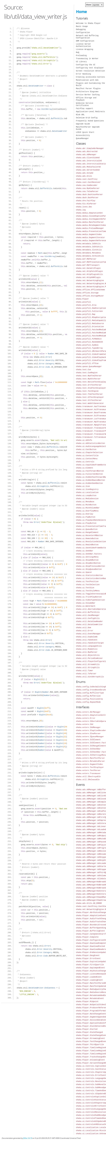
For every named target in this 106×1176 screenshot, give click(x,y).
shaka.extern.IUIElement (88, 739)
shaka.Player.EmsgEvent (88, 955)
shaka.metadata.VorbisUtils (90, 256)
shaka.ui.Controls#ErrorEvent (91, 1106)
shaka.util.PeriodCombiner (89, 658)
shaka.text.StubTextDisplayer (91, 388)
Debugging (81, 29)
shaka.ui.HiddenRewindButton (90, 480)
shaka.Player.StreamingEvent (90, 1038)
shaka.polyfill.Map (85, 314)
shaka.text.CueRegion (86, 372)
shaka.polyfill (83, 302)
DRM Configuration (85, 41)
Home (81, 11)
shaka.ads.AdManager (86, 154)
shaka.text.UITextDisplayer (90, 397)
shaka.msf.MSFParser (86, 259)
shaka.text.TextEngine (87, 391)
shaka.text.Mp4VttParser (88, 379)
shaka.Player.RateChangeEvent (91, 1014)
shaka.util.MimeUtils (86, 649)
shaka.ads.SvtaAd (84, 173)
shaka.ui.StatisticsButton (89, 575)
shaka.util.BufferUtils (88, 612)
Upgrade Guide (83, 124)
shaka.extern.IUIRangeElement (91, 746)
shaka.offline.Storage (87, 293)
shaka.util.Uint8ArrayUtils (90, 676)
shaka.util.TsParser (86, 673)
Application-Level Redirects (90, 111)
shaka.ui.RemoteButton (87, 538)
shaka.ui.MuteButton (86, 504)
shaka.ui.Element (84, 468)
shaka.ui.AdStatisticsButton (90, 443)
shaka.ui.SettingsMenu (87, 557)
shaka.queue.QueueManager (89, 366)
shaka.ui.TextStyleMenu (88, 590)
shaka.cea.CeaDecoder (86, 185)
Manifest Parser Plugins (88, 88)
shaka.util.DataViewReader (89, 621)
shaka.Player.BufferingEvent (90, 931)
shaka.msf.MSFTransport (88, 265)
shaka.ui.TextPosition (87, 581)
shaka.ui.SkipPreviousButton (90, 566)
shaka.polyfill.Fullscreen (89, 311)
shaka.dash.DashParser (87, 197)
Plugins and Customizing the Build (90, 84)
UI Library (81, 61)
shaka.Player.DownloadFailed (90, 946)
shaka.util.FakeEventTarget (90, 643)
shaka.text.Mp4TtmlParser (89, 375)
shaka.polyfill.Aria (86, 305)
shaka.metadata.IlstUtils (89, 250)
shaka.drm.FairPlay (85, 200)
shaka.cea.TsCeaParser (87, 191)
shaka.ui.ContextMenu (86, 458)
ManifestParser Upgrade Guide (88, 128)
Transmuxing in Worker (87, 58)
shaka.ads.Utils (84, 176)
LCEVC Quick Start (85, 132)
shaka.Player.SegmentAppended (91, 1017)
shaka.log (81, 210)
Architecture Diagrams (87, 91)
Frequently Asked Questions (90, 121)
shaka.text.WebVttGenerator (90, 403)
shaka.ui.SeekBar (84, 551)
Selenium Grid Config (86, 117)
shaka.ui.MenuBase (85, 501)
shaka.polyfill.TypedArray (89, 348)
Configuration (83, 32)
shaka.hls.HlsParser (86, 203)
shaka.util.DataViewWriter (89, 624)
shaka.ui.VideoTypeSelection (90, 600)
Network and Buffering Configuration (87, 36)
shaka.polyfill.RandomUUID (89, 342)
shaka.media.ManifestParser (90, 222)
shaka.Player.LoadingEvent (89, 980)
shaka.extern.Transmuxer (88, 773)
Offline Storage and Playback (86, 98)
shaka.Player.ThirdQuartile (90, 1044)
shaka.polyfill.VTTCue (87, 363)
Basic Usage (82, 26)
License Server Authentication (83, 45)
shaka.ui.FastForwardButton (90, 471)
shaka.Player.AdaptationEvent (91, 915)
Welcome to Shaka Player (88, 23)
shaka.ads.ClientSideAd (88, 157)
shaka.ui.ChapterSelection (89, 452)
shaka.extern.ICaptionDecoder (91, 730)
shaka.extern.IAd (84, 724)
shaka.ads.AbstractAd (86, 151)
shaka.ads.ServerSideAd (88, 170)
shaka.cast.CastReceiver (88, 182)
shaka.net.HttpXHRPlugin (88, 277)
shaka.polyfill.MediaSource (90, 323)
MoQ (77, 52)
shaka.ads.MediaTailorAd (88, 167)
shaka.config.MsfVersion (88, 696)
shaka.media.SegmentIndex (89, 234)
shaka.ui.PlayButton (86, 523)
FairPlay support (84, 108)
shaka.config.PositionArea (89, 699)
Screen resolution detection (90, 71)
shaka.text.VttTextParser (89, 400)
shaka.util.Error (84, 630)
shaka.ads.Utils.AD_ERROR (89, 903)
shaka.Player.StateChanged (89, 1032)
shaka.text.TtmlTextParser (89, 394)
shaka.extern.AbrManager (88, 712)
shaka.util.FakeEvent (86, 640)
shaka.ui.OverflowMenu (87, 511)
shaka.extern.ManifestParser (90, 758)
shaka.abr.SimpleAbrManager (90, 148)
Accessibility (83, 135)
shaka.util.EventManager (88, 633)
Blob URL (80, 114)
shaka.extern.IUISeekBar (88, 749)
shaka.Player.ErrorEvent (88, 958)
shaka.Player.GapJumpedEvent (90, 967)
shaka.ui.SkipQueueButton (89, 569)
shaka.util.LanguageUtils (89, 646)
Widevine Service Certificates (84, 104)
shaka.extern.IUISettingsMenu (91, 755)
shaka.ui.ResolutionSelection (91, 541)
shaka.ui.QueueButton (86, 529)
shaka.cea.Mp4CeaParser (88, 188)
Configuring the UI (85, 64)
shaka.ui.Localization (87, 492)
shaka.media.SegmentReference (91, 240)
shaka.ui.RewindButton (87, 544)
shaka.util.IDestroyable (88, 776)
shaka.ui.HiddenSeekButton (89, 483)
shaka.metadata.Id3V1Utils (89, 246)
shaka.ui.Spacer (84, 572)
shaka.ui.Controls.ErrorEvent (91, 1075)
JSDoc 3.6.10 (27, 1138)
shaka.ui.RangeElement (87, 532)
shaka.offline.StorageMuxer (90, 296)
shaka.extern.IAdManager (88, 727)
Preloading (81, 55)
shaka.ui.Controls (85, 461)
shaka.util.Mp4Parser (86, 652)
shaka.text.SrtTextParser (89, 385)
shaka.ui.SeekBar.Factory (89, 554)
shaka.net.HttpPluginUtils (89, 274)
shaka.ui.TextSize (85, 587)
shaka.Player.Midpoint (87, 1001)
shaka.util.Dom (83, 627)
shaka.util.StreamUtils (88, 664)
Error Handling (83, 74)
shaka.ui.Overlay (84, 514)
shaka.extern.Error (85, 718)
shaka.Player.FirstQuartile (90, 964)
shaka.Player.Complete (87, 937)
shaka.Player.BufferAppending (91, 928)
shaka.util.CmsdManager (88, 615)
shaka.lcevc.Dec (84, 207)
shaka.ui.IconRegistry (87, 489)
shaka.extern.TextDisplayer (90, 767)
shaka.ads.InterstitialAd (89, 160)
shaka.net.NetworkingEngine (90, 280)
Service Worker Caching (88, 94)
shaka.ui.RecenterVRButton (89, 535)
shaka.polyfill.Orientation (90, 326)
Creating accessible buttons (90, 77)
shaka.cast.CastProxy (86, 179)
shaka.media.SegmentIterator (90, 237)
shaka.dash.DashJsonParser (89, 194)
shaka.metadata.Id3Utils (88, 243)
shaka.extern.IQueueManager (90, 736)
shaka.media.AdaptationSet (89, 213)
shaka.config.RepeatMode (88, 702)
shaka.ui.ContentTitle (87, 455)
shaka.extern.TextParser (88, 770)
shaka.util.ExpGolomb (86, 637)
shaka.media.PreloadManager (90, 228)
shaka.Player (82, 299)
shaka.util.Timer (84, 670)
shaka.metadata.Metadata (88, 253)
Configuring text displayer (90, 68)
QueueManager (82, 138)
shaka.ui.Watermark (85, 606)
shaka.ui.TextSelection (88, 584)
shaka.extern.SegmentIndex (89, 764)
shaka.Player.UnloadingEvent (90, 1060)
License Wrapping (84, 49)
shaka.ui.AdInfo (84, 440)
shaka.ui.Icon (83, 486)
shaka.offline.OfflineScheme (90, 289)
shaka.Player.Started (86, 1029)
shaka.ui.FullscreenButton (89, 474)
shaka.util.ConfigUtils (88, 618)
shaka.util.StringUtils (88, 667)
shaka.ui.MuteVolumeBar (88, 508)
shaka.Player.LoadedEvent (89, 977)
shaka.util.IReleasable (88, 779)
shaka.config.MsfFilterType (90, 693)
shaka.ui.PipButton (85, 517)
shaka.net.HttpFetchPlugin (89, 271)
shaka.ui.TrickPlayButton (89, 597)
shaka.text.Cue (83, 369)
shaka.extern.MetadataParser (90, 761)
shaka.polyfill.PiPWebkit (89, 339)
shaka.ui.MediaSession (87, 498)
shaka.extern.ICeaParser (88, 733)
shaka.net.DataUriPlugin (88, 268)
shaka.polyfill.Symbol (87, 345)
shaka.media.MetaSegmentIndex (91, 225)
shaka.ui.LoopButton (86, 495)
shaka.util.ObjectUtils (88, 655)
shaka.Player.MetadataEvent (90, 998)
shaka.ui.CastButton (86, 449)
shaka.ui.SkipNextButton (88, 563)
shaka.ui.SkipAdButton (87, 560)
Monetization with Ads (87, 80)
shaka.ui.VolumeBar (85, 603)
